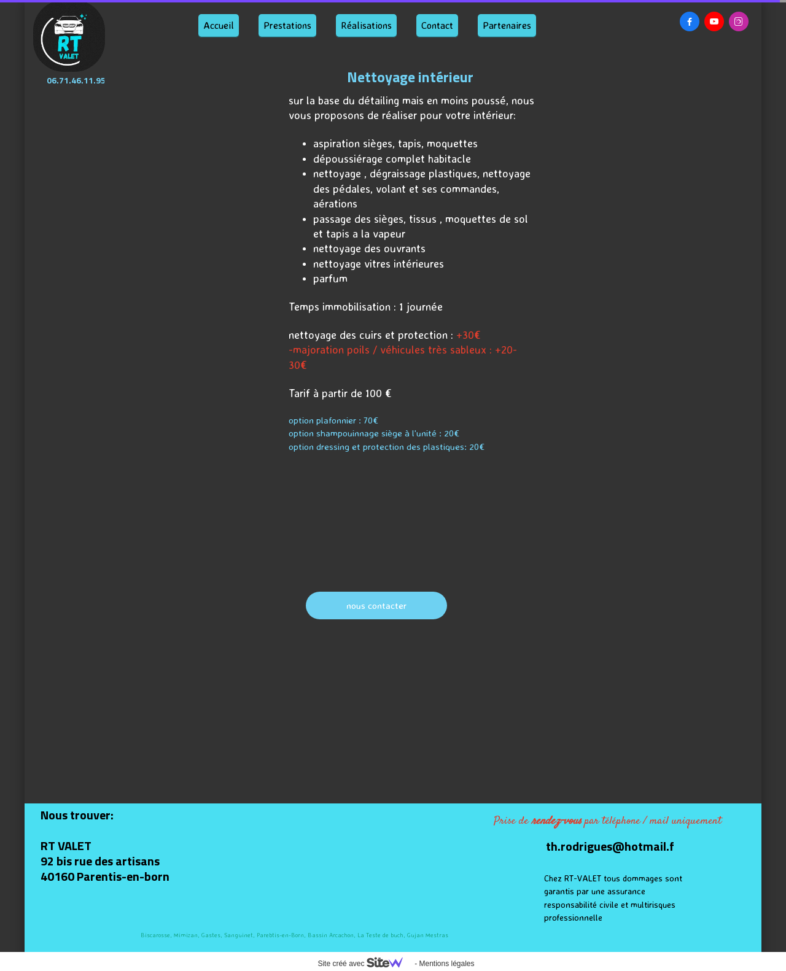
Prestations (287, 25)
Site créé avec (364, 963)
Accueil (218, 25)
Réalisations (366, 25)
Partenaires (507, 25)
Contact (437, 25)
